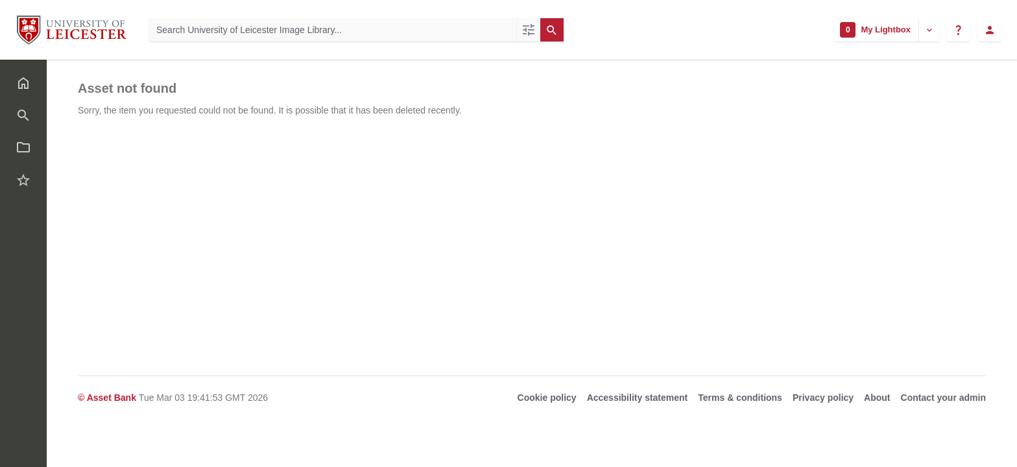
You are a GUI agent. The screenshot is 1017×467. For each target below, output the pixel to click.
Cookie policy (547, 397)
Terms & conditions (740, 397)
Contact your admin (943, 397)
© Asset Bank (108, 397)
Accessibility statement (637, 397)
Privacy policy (823, 397)
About (877, 397)
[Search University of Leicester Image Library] (332, 30)
